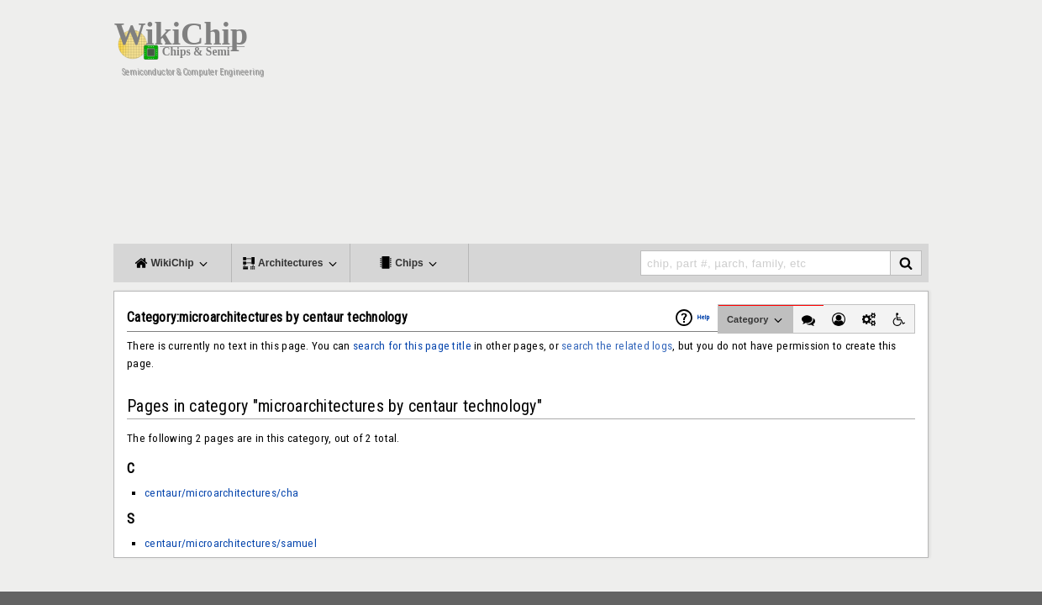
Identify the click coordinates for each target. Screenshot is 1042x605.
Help (703, 317)
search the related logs (616, 345)
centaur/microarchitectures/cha (221, 493)
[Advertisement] (655, 126)
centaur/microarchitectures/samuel (231, 543)
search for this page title (412, 345)
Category (756, 320)
